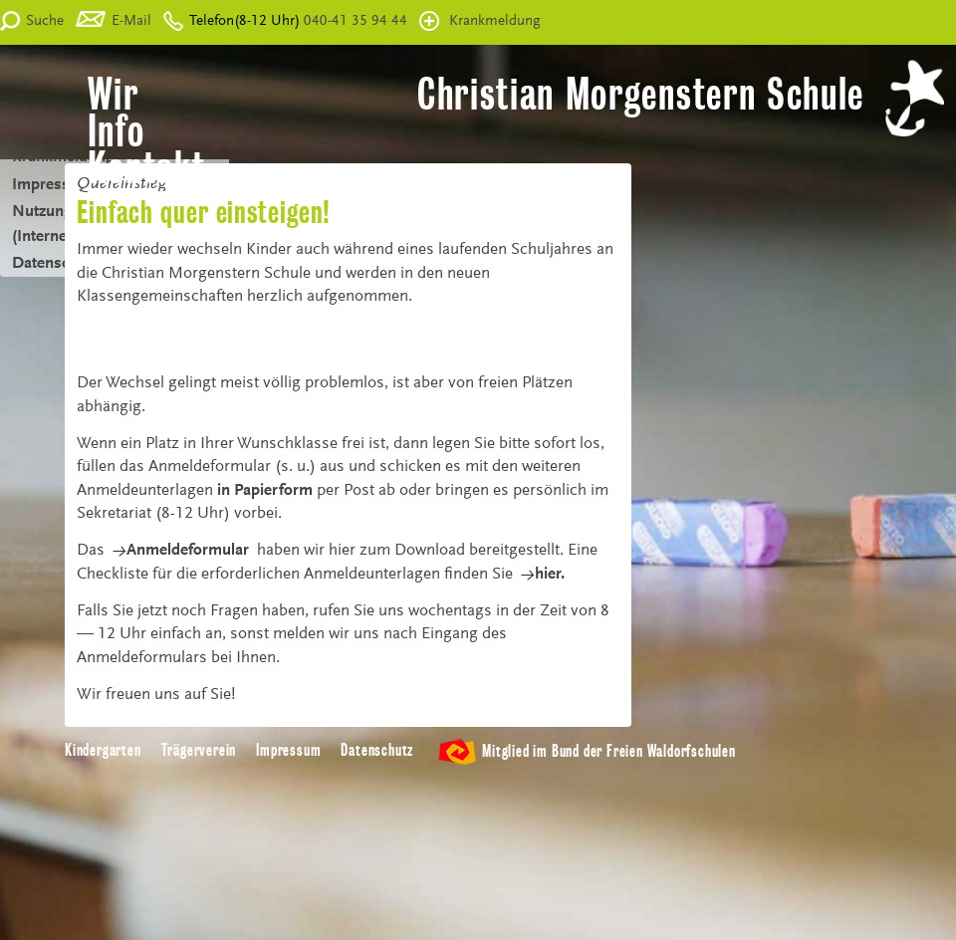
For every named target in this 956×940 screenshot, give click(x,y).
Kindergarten (103, 750)
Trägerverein (199, 750)
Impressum (288, 750)
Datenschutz (377, 750)
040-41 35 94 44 (353, 21)
